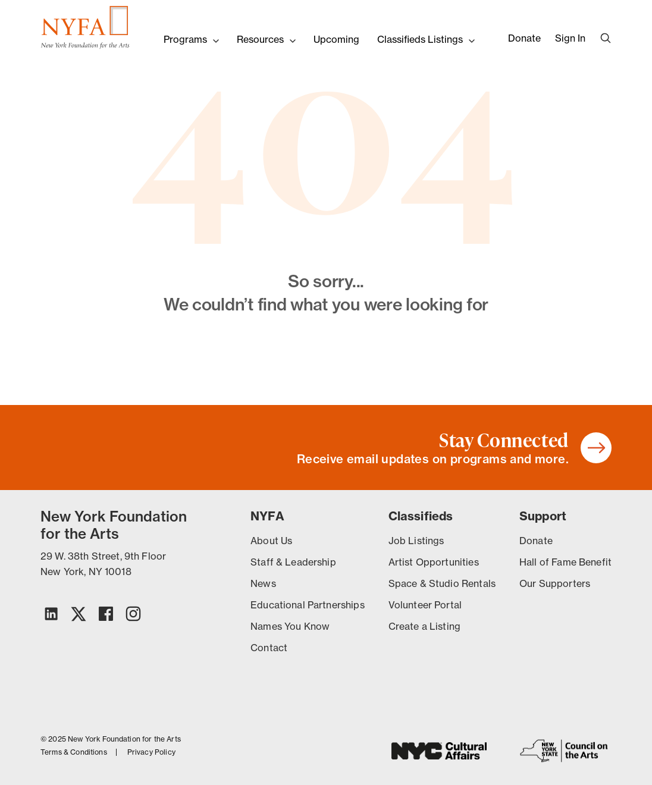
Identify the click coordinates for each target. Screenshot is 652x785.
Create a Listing (424, 626)
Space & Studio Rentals (442, 583)
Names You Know (290, 626)
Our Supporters (554, 583)
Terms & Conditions (73, 752)
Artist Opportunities (433, 562)
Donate (524, 38)
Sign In (570, 38)
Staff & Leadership (293, 562)
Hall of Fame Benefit (565, 562)
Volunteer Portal (425, 605)
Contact (268, 648)
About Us (271, 541)
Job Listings (416, 541)
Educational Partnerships (307, 605)
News (263, 583)
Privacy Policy (151, 752)
